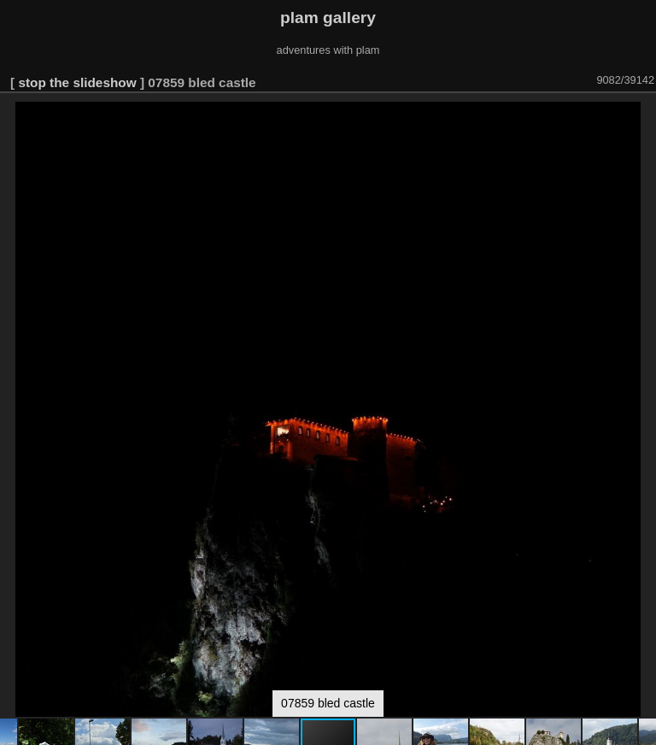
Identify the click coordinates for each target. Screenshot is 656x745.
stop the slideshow (77, 82)
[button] (640, 117)
